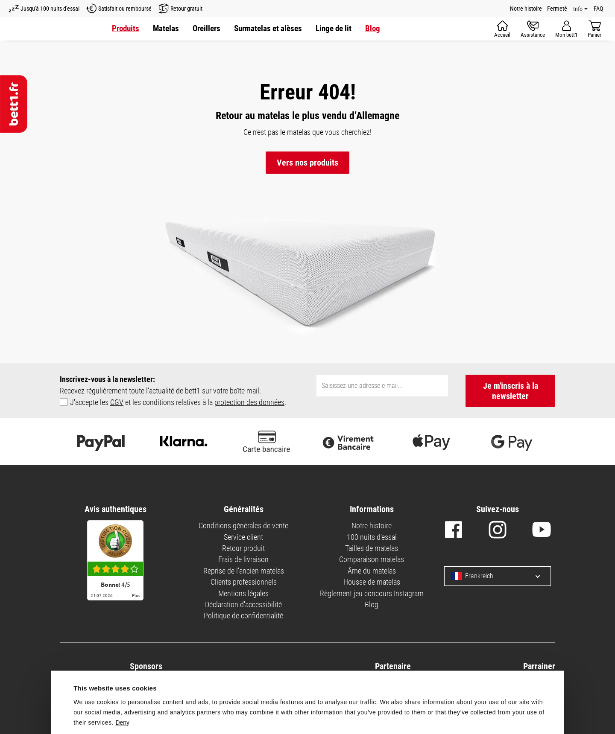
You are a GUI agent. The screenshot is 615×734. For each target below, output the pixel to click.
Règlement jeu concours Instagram (372, 593)
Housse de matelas (371, 581)
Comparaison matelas (371, 559)
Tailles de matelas (371, 548)
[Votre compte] (566, 29)
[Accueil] (502, 29)
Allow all (364, 710)
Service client (243, 537)
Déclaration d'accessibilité (243, 604)
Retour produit (243, 548)
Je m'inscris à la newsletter (510, 391)
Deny (122, 667)
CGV (116, 402)
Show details (93, 691)
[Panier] (594, 29)
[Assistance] (533, 29)
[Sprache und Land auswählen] (531, 576)
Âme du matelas (372, 570)
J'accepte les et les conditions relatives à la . (178, 402)
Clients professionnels (244, 581)
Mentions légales (243, 593)
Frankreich (472, 576)
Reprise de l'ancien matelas (243, 570)
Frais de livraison (243, 559)
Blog (371, 604)
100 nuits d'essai (372, 537)
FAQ (598, 8)
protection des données (249, 402)
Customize (489, 712)
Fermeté (557, 8)
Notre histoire (526, 8)
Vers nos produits (307, 162)
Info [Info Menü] (578, 9)
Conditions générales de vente (243, 525)
